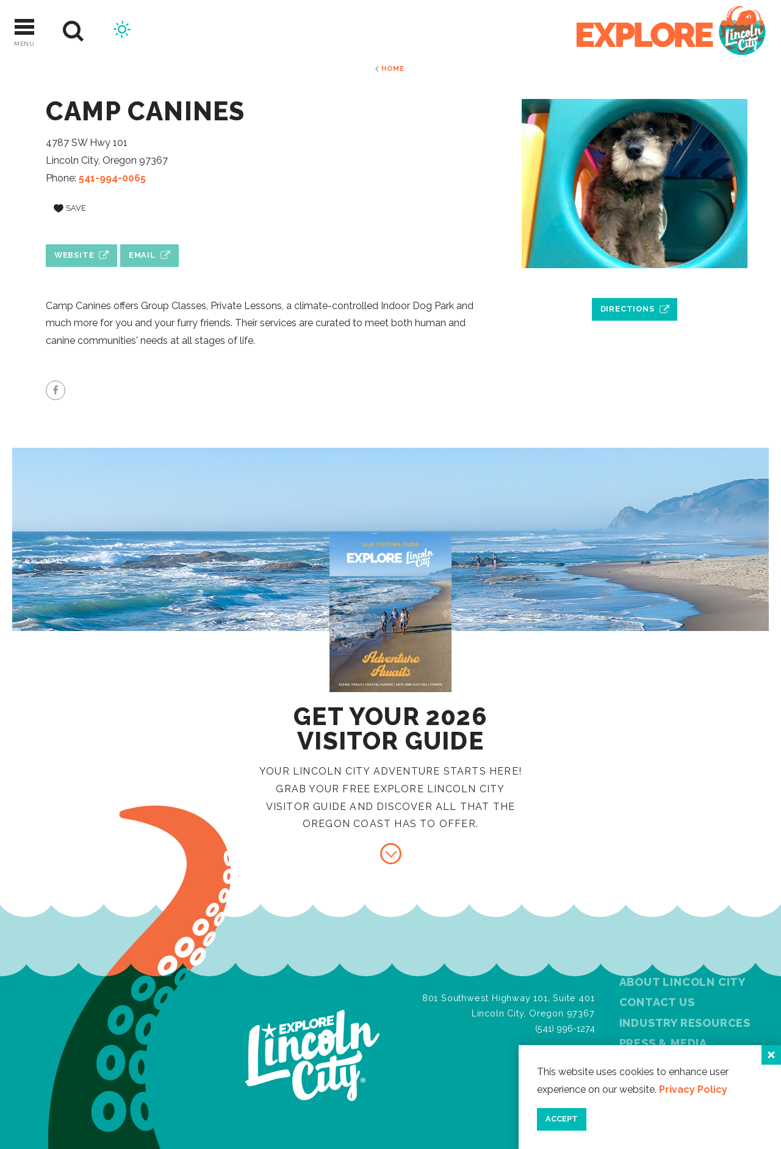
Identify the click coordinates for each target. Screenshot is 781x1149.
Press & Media (663, 1043)
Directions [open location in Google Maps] (627, 308)
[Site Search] (73, 31)
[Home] (671, 31)
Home (392, 68)
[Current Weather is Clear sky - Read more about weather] (122, 31)
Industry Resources (684, 1022)
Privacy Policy (693, 1089)
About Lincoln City (682, 982)
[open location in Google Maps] (634, 281)
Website (74, 255)
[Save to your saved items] (70, 208)
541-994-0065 (112, 178)
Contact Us (657, 1002)
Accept (561, 1118)
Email (142, 255)
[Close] (771, 1055)
